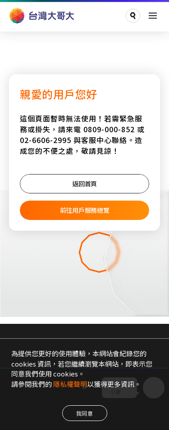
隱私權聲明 (70, 384)
